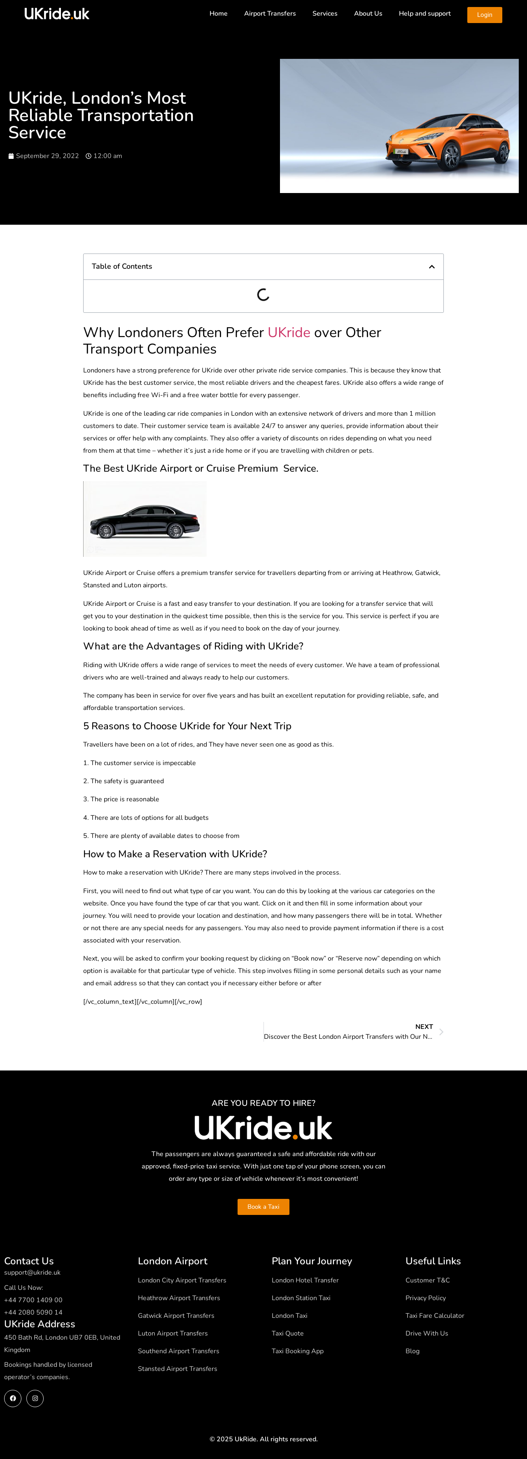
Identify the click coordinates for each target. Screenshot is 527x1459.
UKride (289, 332)
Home (219, 13)
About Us (368, 13)
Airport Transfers (270, 13)
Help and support (425, 13)
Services (325, 13)
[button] (432, 266)
